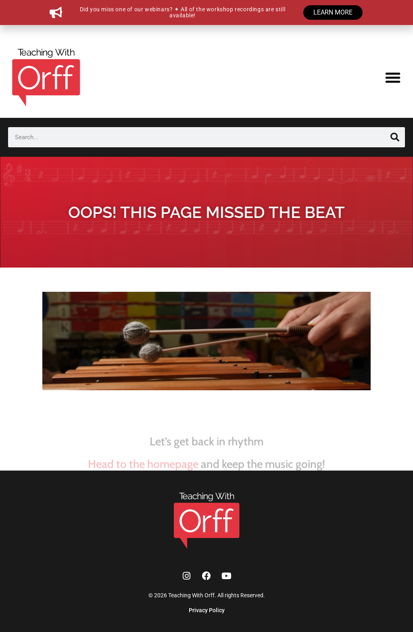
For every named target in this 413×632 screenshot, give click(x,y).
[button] (393, 77)
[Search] (395, 137)
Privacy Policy (207, 610)
